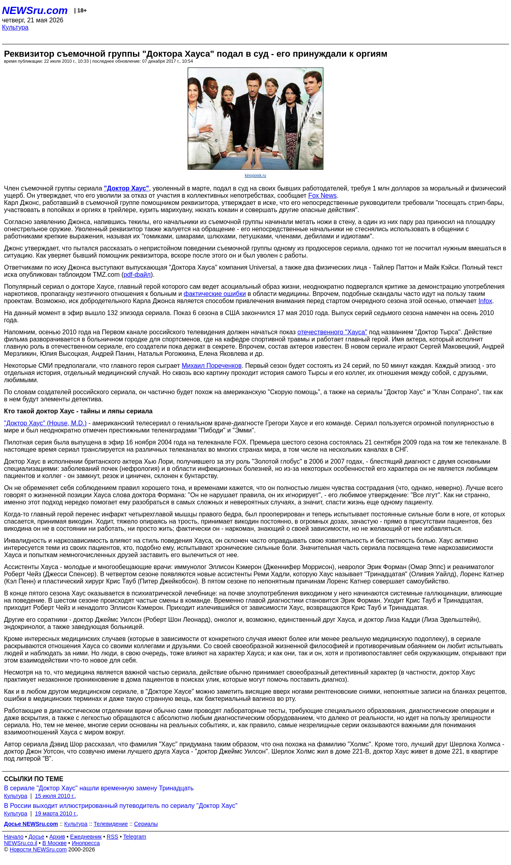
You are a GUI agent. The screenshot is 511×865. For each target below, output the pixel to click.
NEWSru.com (35, 10)
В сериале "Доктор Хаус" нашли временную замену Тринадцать (99, 788)
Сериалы (146, 824)
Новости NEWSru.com (38, 849)
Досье (36, 836)
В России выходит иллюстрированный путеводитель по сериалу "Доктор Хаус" (121, 805)
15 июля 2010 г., (55, 796)
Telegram (135, 836)
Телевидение (111, 824)
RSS (112, 836)
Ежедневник (86, 836)
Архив (57, 836)
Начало (14, 836)
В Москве (54, 843)
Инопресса (86, 843)
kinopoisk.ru (255, 175)
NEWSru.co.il (20, 843)
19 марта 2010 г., (56, 813)
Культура (15, 27)
